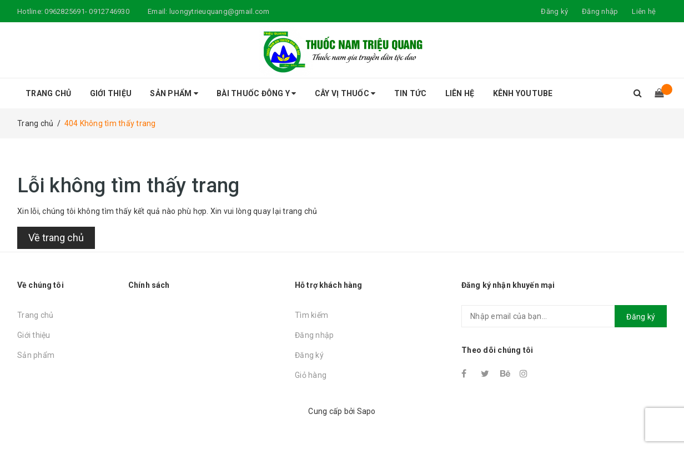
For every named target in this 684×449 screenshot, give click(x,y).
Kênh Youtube (523, 93)
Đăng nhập (314, 335)
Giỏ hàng (310, 375)
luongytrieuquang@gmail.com (219, 11)
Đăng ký (309, 355)
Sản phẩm (174, 93)
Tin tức (410, 93)
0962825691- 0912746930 (86, 11)
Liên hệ (644, 11)
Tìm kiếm (311, 315)
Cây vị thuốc (345, 93)
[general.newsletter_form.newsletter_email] (564, 316)
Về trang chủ (56, 237)
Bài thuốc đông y (256, 93)
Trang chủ (48, 93)
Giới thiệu (111, 93)
